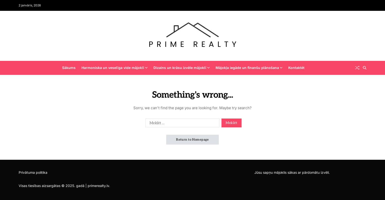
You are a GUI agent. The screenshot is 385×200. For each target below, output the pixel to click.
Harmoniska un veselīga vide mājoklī (115, 68)
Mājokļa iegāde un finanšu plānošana (249, 68)
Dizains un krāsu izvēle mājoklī (181, 68)
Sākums (69, 68)
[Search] (364, 67)
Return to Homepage (192, 140)
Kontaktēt (296, 68)
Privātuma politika (33, 172)
